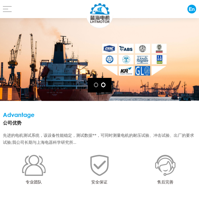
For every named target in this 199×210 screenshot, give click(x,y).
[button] (96, 85)
